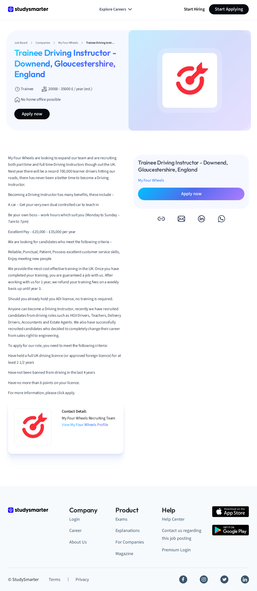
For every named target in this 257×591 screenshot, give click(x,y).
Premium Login (176, 550)
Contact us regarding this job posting (181, 534)
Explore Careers (116, 9)
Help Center (173, 519)
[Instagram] (204, 579)
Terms (54, 579)
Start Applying (229, 9)
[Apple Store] (230, 511)
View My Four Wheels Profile (85, 424)
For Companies (129, 542)
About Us (78, 542)
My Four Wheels (151, 180)
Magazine (124, 554)
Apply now (32, 114)
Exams (121, 519)
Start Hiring (194, 9)
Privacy (82, 579)
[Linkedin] (245, 579)
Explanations (127, 530)
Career (75, 530)
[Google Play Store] (230, 530)
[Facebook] (183, 579)
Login (74, 519)
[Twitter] (224, 579)
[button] (161, 219)
